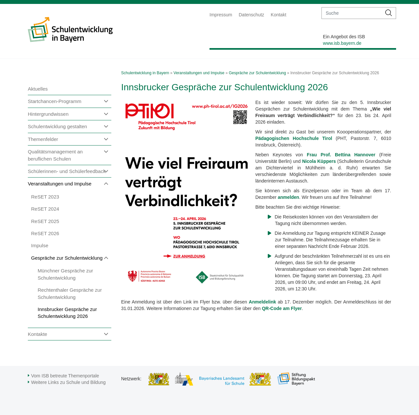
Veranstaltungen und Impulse (59, 183)
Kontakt (278, 14)
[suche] (352, 13)
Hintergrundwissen (48, 114)
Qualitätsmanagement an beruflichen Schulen (55, 155)
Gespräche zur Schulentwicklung (66, 258)
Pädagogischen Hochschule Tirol (293, 138)
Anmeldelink (262, 301)
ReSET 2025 (45, 221)
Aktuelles (38, 89)
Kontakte (37, 334)
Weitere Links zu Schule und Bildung (68, 382)
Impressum (221, 14)
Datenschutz (251, 14)
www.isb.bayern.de (342, 43)
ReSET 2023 (45, 196)
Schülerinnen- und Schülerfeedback (67, 171)
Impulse (39, 245)
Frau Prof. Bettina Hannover (341, 154)
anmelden (288, 197)
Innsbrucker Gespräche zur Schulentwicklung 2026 (67, 312)
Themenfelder (43, 139)
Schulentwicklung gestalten (57, 126)
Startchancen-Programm (54, 101)
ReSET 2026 (45, 233)
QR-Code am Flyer (282, 308)
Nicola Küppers (319, 161)
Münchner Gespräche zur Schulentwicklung (65, 274)
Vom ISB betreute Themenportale (65, 375)
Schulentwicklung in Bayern (145, 73)
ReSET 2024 (45, 209)
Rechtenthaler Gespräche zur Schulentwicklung (70, 293)
